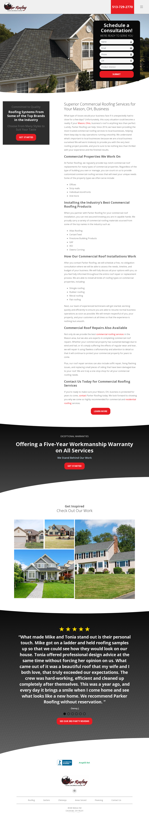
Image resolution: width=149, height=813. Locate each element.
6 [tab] (84, 714)
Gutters (46, 800)
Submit (116, 74)
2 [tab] (69, 714)
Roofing (31, 800)
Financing (99, 800)
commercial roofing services (110, 334)
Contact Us (116, 800)
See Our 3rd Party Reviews (74, 721)
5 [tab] (80, 714)
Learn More (100, 411)
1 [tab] (65, 714)
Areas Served (80, 800)
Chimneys (62, 800)
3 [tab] (72, 714)
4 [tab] (76, 714)
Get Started (26, 137)
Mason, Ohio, (84, 123)
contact (82, 395)
